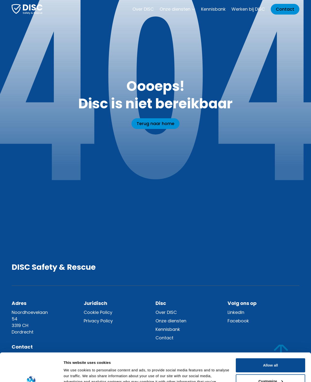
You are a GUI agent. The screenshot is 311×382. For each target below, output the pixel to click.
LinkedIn (236, 312)
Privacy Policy (98, 321)
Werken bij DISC (248, 9)
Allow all (270, 337)
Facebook (238, 321)
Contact (285, 9)
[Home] (27, 9)
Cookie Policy (98, 312)
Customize (270, 352)
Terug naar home (155, 123)
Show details (75, 372)
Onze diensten (177, 9)
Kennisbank (213, 9)
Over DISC (143, 9)
